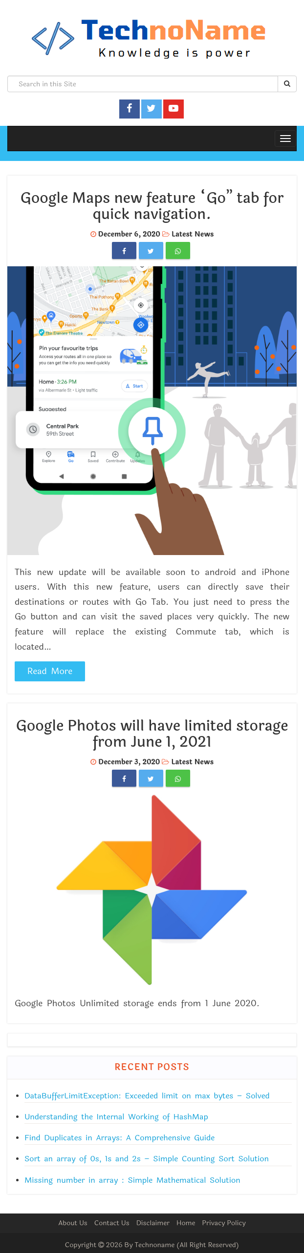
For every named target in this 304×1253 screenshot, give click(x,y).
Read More (49, 671)
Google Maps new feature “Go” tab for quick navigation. (152, 206)
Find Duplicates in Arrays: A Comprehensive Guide (119, 1138)
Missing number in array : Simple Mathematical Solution (132, 1180)
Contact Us (112, 1223)
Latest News (193, 234)
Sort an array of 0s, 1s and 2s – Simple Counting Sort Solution (146, 1159)
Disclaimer (153, 1223)
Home (185, 1223)
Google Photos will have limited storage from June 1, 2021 (152, 734)
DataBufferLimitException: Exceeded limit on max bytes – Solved (147, 1096)
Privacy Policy (224, 1223)
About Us (72, 1223)
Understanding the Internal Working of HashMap (116, 1117)
